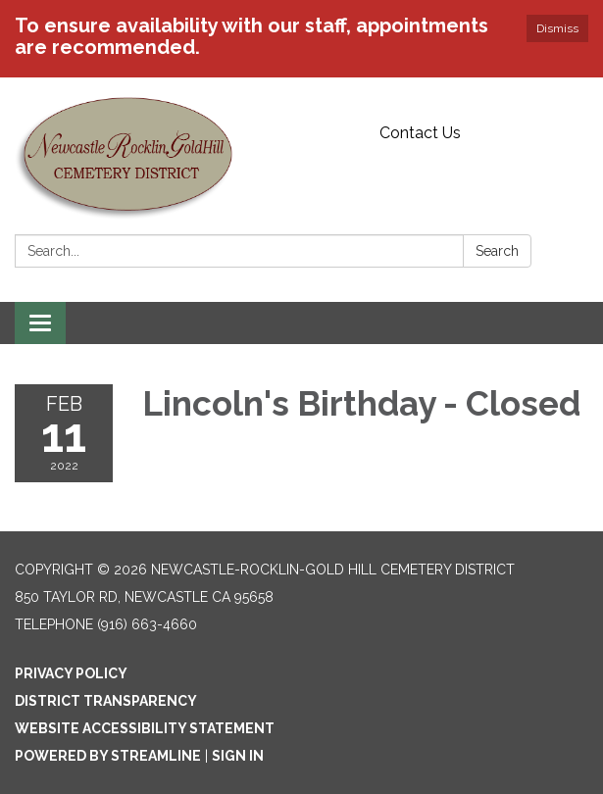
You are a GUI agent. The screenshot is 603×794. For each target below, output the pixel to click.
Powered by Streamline (108, 756)
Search (497, 251)
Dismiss (557, 28)
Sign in (238, 756)
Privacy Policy (71, 673)
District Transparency (106, 701)
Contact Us (420, 133)
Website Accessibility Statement (145, 728)
